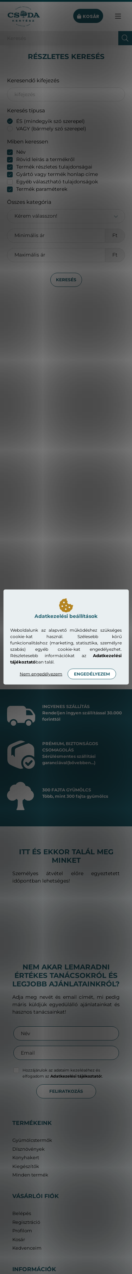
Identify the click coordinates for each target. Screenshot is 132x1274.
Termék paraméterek (41, 189)
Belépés (21, 1213)
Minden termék (30, 1175)
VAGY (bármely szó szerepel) (51, 128)
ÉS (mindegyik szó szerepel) (50, 121)
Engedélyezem (92, 674)
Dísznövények (28, 1149)
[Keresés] (66, 38)
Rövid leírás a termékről (45, 159)
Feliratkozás (66, 1091)
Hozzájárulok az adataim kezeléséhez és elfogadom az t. (63, 1073)
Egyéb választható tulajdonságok (57, 181)
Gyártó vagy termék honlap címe (57, 174)
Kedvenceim (27, 1248)
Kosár (18, 1239)
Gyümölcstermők (32, 1140)
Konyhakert (25, 1157)
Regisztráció (26, 1222)
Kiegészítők (25, 1166)
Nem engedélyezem (41, 674)
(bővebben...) (81, 762)
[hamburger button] (118, 16)
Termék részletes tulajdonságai (54, 167)
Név (21, 152)
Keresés (66, 279)
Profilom (22, 1230)
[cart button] (88, 16)
